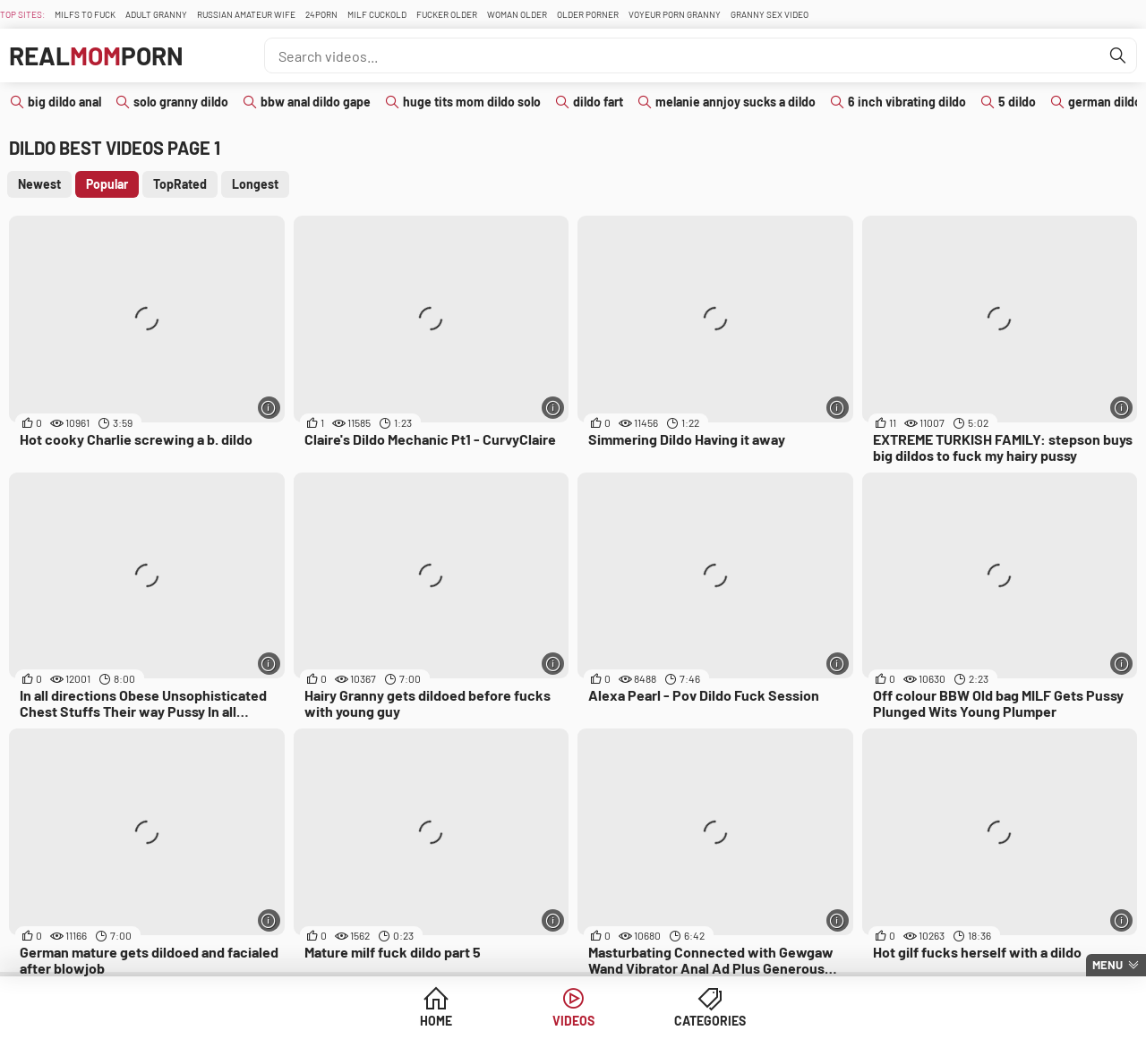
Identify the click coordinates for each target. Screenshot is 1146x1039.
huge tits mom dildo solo (472, 101)
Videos (573, 1020)
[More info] (269, 407)
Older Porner (588, 14)
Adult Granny (156, 14)
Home (436, 1020)
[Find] (1118, 55)
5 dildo (1017, 101)
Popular (107, 184)
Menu (1107, 965)
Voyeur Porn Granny (675, 14)
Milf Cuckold (376, 14)
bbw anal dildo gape (316, 101)
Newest (39, 184)
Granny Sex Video (769, 14)
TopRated (180, 184)
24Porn (321, 14)
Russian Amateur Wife (246, 14)
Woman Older (517, 14)
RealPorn (96, 55)
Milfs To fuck (85, 14)
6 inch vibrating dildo (907, 101)
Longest (255, 184)
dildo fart (598, 101)
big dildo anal (64, 101)
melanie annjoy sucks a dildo (735, 101)
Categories (710, 1020)
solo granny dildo (180, 101)
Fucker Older (446, 14)
